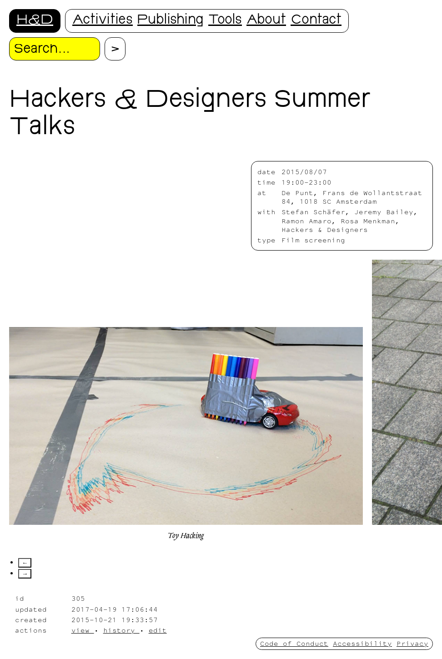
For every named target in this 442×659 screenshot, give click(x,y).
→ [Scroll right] (25, 573)
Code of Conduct (294, 643)
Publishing (170, 20)
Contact (316, 20)
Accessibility (362, 643)
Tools (225, 20)
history (121, 630)
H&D (34, 20)
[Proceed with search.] (115, 48)
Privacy (412, 643)
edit (158, 630)
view (82, 630)
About (266, 20)
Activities (102, 20)
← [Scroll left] (25, 562)
